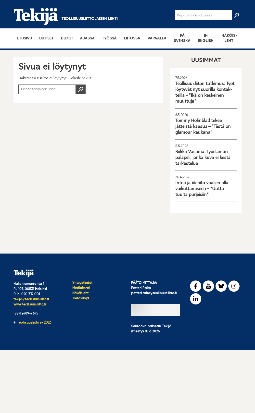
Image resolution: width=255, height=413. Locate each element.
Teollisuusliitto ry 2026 (34, 322)
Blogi (67, 38)
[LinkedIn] (195, 298)
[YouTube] (208, 286)
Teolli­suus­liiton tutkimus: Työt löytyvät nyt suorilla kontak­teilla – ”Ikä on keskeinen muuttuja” (204, 92)
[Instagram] (234, 286)
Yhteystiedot (82, 283)
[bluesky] (221, 286)
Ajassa (87, 38)
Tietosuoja (80, 298)
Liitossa (132, 38)
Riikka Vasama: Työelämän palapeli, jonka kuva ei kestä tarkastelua (202, 157)
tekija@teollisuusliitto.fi (31, 299)
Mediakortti (81, 288)
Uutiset (46, 38)
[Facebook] (195, 286)
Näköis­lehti (229, 38)
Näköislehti (80, 293)
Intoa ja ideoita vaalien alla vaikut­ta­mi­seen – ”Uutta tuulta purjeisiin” (201, 188)
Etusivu (24, 38)
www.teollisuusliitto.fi (29, 304)
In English (206, 38)
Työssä (109, 38)
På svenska (182, 38)
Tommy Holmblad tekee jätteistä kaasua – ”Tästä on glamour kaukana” (203, 126)
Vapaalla (157, 38)
